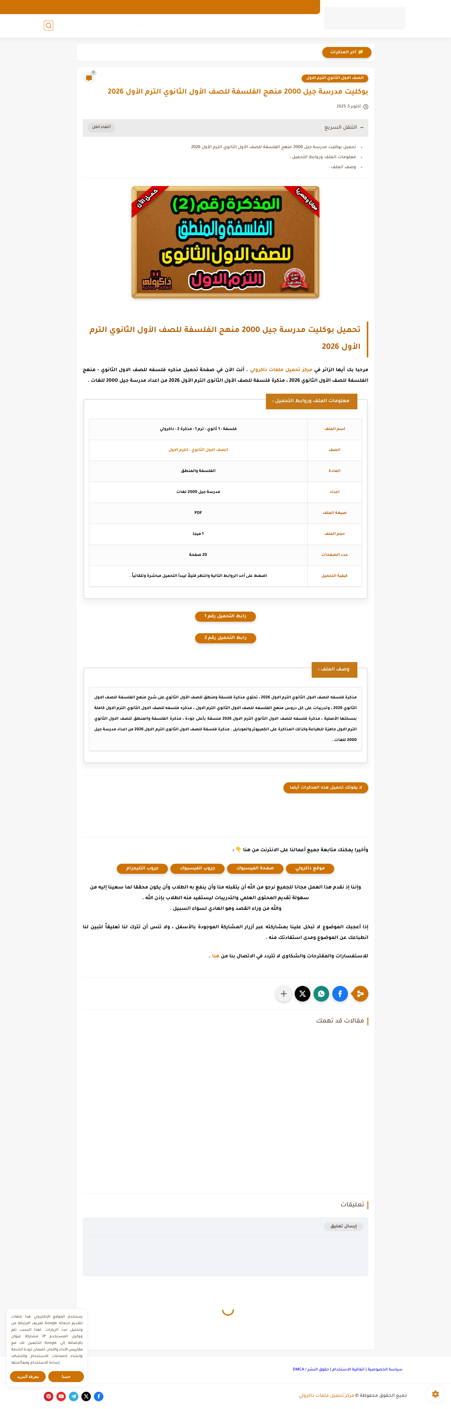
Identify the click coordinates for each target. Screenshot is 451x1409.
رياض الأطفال (297, 25)
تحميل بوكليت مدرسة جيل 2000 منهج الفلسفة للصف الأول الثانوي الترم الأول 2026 (273, 147)
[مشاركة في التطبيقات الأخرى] (284, 994)
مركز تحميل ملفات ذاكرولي (281, 370)
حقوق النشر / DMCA (311, 1370)
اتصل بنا (259, 7)
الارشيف (305, 7)
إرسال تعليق (343, 1226)
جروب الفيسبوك (197, 868)
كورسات (112, 25)
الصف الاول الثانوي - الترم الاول (198, 450)
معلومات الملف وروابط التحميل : (322, 157)
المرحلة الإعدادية (200, 25)
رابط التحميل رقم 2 (226, 638)
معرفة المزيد (28, 1376)
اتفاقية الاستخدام (348, 1370)
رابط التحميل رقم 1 (225, 616)
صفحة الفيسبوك (255, 868)
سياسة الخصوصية (385, 1370)
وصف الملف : (342, 167)
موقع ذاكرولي (310, 868)
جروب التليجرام (142, 868)
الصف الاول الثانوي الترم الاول (335, 78)
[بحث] (48, 25)
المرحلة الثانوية (152, 25)
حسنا (66, 1376)
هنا (216, 956)
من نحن (282, 7)
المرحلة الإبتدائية (250, 25)
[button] (340, 994)
